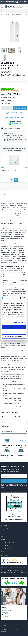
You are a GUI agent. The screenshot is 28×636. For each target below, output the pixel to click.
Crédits (2, 551)
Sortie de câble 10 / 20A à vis (8, 170)
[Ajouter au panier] (16, 180)
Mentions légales (5, 528)
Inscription (14, 480)
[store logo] (13, 6)
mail (13, 140)
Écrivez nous (5, 616)
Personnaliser (14, 331)
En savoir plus (17, 85)
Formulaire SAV (5, 545)
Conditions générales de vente (9, 531)
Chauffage (6, 14)
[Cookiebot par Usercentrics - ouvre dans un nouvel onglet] (20, 298)
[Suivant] (3, 186)
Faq (2, 536)
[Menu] (2, 6)
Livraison (3, 534)
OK (14, 327)
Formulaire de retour (6, 548)
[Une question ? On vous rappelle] (14, 118)
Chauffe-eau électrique (17, 14)
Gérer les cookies (19, 322)
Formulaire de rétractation (8, 542)
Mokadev (3, 631)
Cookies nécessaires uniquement (14, 336)
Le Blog (3, 539)
